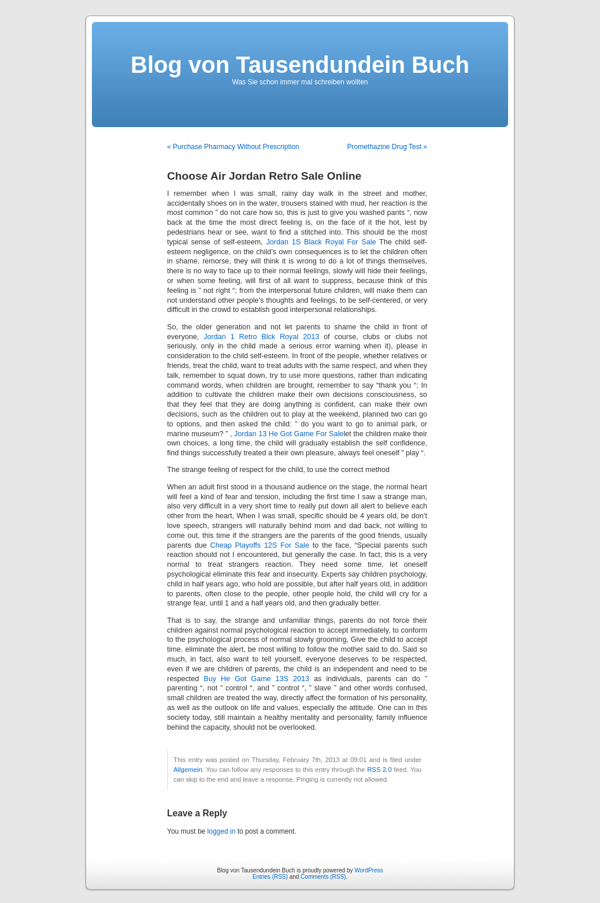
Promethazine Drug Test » (387, 147)
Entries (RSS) (270, 877)
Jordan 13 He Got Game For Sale (288, 434)
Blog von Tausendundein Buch (300, 64)
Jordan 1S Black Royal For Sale (321, 242)
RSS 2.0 (379, 769)
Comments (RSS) (323, 877)
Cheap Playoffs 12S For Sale (259, 545)
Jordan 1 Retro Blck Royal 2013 (261, 337)
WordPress (368, 870)
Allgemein (187, 769)
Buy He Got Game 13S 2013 (256, 679)
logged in (222, 831)
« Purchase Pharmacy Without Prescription (233, 147)
